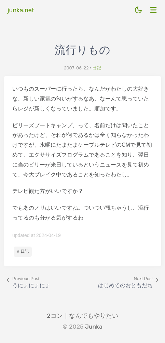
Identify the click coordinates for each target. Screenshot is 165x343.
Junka (93, 326)
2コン (55, 315)
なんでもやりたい (93, 315)
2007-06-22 (76, 67)
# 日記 (23, 251)
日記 (96, 67)
